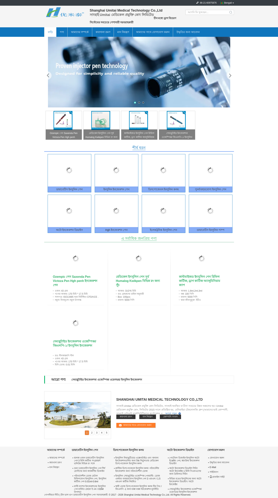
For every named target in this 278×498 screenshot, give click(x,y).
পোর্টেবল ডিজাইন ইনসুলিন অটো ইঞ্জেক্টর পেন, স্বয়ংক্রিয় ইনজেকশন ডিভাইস (184, 460)
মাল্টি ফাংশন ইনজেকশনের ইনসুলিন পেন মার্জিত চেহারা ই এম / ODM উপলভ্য (90, 489)
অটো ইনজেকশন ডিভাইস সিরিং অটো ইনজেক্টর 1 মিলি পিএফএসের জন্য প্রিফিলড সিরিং (185, 471)
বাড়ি (50, 32)
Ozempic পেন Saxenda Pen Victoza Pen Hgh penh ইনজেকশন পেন (63, 136)
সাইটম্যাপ (214, 472)
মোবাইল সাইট (217, 477)
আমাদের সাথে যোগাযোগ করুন (152, 32)
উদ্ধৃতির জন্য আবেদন (188, 32)
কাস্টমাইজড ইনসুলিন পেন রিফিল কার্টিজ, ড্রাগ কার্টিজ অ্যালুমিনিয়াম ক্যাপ (139, 136)
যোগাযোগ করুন (217, 457)
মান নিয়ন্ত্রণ (123, 32)
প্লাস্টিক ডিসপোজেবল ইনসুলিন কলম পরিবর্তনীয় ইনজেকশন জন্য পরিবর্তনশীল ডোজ (137, 469)
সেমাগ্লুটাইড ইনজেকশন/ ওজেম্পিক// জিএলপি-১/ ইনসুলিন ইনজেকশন (177, 136)
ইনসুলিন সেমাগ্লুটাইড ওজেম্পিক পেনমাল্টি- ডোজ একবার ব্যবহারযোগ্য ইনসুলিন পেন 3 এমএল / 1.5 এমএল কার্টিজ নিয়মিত (137, 478)
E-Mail (213, 467)
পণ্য (62, 32)
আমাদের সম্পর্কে (80, 32)
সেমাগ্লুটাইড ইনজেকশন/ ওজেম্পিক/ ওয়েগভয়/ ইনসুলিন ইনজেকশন (106, 379)
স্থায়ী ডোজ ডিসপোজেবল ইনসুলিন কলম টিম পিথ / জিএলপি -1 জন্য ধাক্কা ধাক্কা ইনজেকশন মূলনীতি (138, 487)
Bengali (228, 3)
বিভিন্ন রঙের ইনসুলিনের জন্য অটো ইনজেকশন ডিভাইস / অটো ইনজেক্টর (185, 481)
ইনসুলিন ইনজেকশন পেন (116, 189)
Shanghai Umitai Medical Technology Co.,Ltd (159, 399)
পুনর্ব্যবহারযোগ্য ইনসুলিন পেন (210, 189)
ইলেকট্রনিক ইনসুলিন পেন (163, 229)
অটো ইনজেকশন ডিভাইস (69, 229)
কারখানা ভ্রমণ (103, 32)
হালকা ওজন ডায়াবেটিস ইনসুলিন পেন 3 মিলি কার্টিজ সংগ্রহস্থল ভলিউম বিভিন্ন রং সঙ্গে (89, 460)
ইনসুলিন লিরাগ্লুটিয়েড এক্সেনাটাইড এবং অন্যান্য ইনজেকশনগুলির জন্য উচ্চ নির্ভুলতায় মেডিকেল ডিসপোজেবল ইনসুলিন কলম (136, 460)
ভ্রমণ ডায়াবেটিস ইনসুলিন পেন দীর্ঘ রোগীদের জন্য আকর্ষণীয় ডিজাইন (89, 469)
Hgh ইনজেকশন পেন (116, 229)
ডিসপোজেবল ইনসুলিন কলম (163, 189)
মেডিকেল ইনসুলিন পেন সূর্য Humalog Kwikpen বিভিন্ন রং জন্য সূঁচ (101, 136)
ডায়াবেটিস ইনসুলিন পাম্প (210, 229)
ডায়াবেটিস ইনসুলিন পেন (69, 189)
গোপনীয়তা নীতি (51, 494)
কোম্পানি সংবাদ (170, 416)
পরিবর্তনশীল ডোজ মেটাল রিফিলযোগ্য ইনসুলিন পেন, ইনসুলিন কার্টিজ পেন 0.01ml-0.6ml (90, 478)
